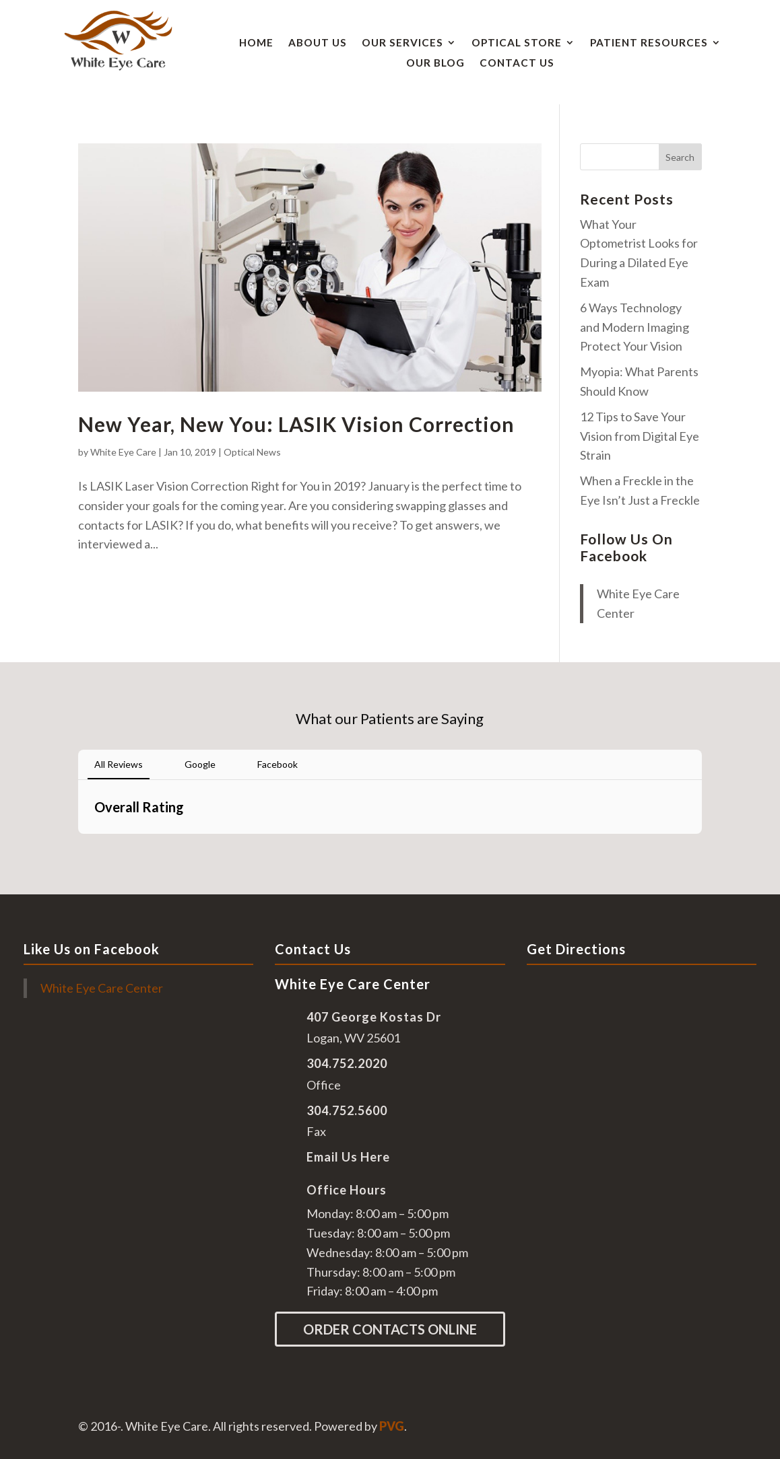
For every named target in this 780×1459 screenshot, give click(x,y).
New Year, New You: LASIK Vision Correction (296, 424)
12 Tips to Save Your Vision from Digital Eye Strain (639, 436)
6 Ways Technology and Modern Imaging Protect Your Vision (634, 327)
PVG (391, 1426)
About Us (317, 43)
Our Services (402, 43)
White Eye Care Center (101, 988)
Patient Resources (649, 43)
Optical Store (517, 43)
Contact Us (517, 63)
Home (256, 43)
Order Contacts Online (390, 1329)
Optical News (252, 452)
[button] (78, 847)
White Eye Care (123, 452)
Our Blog (435, 63)
